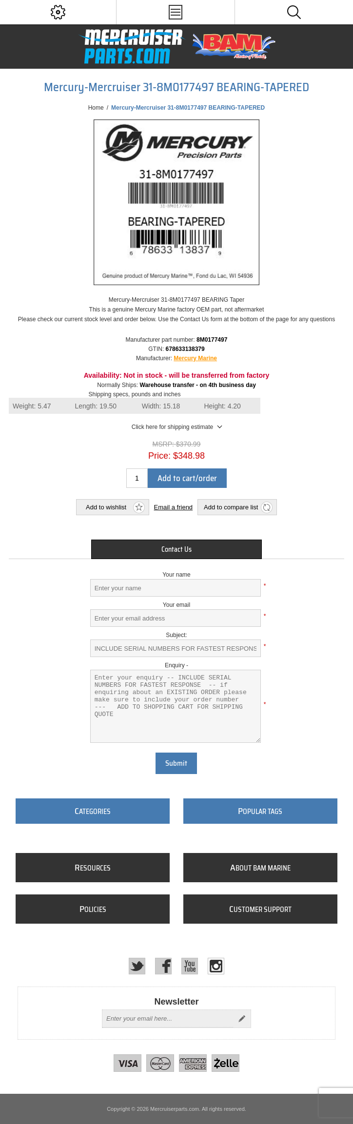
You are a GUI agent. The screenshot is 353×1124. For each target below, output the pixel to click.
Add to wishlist (106, 507)
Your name (176, 574)
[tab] (176, 549)
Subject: (176, 635)
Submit (176, 763)
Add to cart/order (187, 478)
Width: (161, 406)
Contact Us (176, 549)
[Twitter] (137, 966)
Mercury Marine (195, 358)
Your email (176, 604)
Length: (96, 406)
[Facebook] (163, 966)
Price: (159, 456)
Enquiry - (176, 665)
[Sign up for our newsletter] (167, 1018)
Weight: (32, 406)
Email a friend (173, 507)
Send (242, 1018)
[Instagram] (216, 966)
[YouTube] (189, 966)
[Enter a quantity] (137, 478)
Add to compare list (231, 507)
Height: (222, 406)
